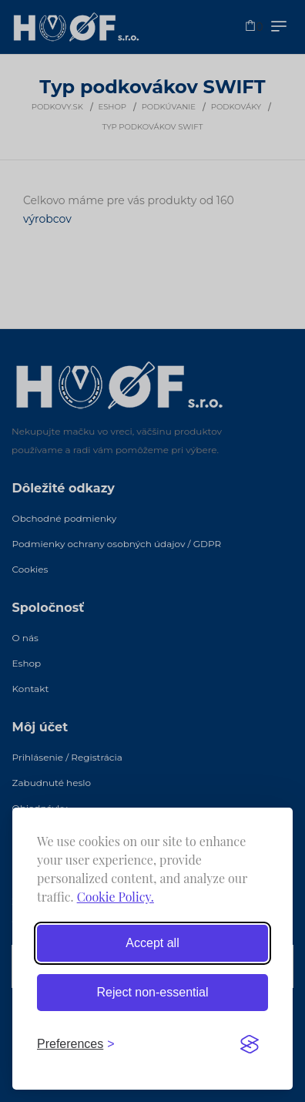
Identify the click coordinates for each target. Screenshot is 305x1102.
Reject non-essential (153, 992)
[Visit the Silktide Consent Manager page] (249, 1044)
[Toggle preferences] (76, 1044)
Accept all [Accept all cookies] (152, 942)
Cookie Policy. (115, 897)
